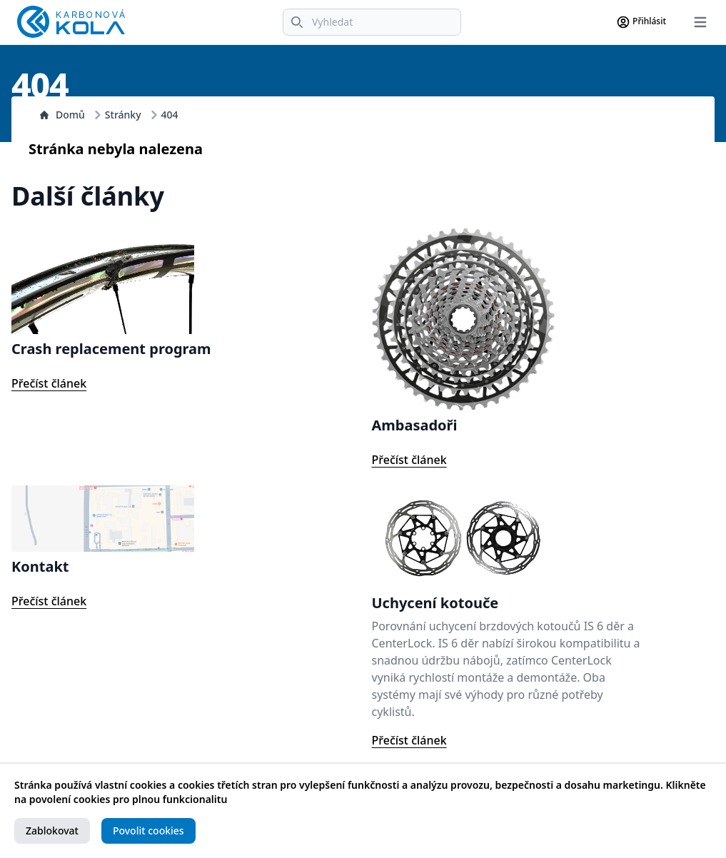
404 (169, 114)
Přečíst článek (48, 383)
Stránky (123, 114)
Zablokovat (52, 830)
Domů (62, 114)
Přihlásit (641, 22)
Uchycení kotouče (435, 602)
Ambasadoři (415, 425)
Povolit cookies (148, 830)
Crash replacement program (111, 348)
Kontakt (40, 566)
